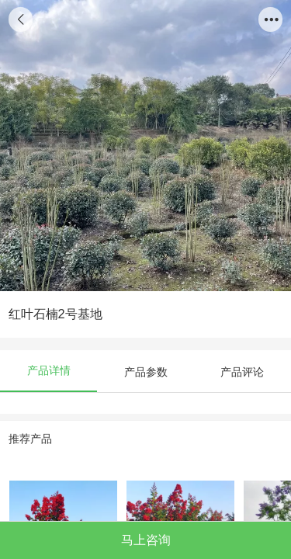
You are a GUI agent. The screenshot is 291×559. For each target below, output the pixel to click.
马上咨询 (146, 540)
